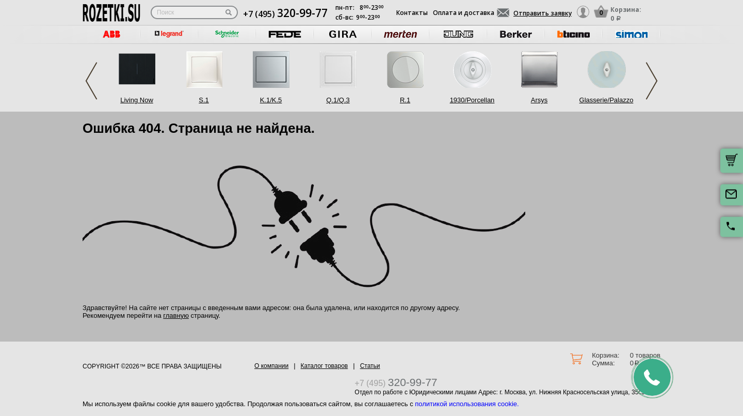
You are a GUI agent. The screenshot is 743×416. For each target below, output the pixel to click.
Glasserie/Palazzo (606, 100)
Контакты (412, 12)
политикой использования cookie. (467, 404)
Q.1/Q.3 (338, 100)
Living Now (136, 100)
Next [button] (651, 81)
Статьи (370, 365)
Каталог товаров (324, 365)
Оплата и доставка (463, 12)
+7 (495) (285, 14)
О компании (271, 365)
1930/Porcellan (472, 100)
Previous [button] (91, 81)
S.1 (204, 100)
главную (176, 315)
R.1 (405, 100)
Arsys (539, 100)
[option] (111, 34)
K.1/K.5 (271, 100)
